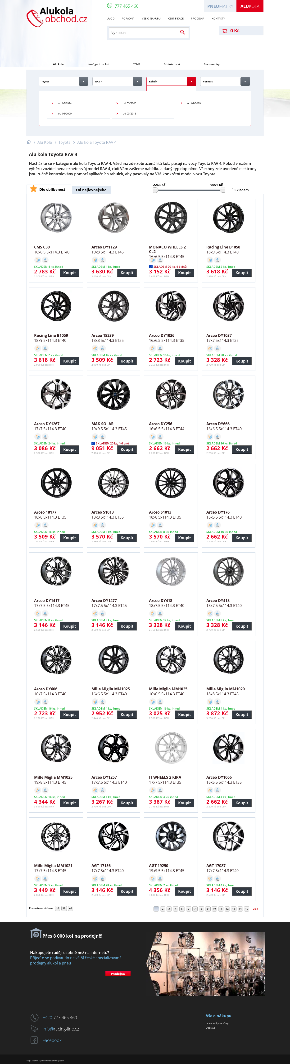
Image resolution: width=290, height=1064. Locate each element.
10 (214, 908)
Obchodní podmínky (217, 1023)
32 (64, 908)
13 (233, 908)
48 (70, 908)
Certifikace (176, 18)
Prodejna (197, 18)
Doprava (210, 1027)
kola (249, 6)
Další (255, 908)
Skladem (242, 190)
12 (227, 908)
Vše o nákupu (151, 18)
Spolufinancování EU (49, 1060)
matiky (220, 6)
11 (220, 908)
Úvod (110, 18)
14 (240, 908)
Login (61, 1060)
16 (57, 908)
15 (246, 908)
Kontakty (218, 18)
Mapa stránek (32, 1060)
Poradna (128, 18)
